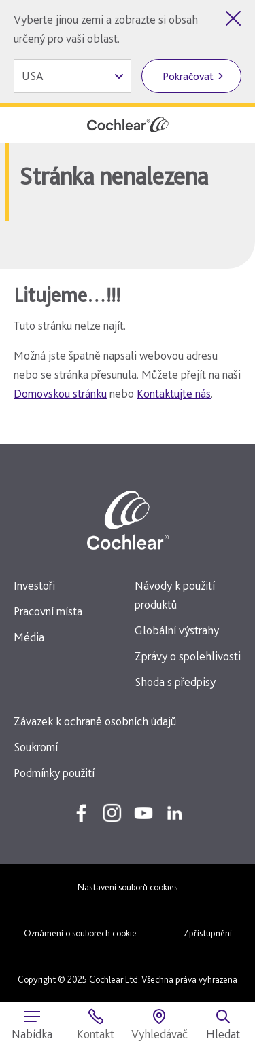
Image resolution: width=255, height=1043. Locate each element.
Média (29, 637)
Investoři (34, 585)
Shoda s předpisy (175, 682)
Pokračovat (188, 76)
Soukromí (36, 747)
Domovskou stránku (60, 393)
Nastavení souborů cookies (127, 886)
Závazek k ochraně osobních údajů (95, 721)
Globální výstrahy (177, 630)
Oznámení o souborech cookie (80, 933)
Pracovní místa (48, 611)
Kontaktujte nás (174, 393)
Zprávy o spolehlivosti (188, 656)
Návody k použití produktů (175, 594)
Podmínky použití (54, 772)
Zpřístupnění (208, 933)
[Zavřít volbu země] (233, 18)
